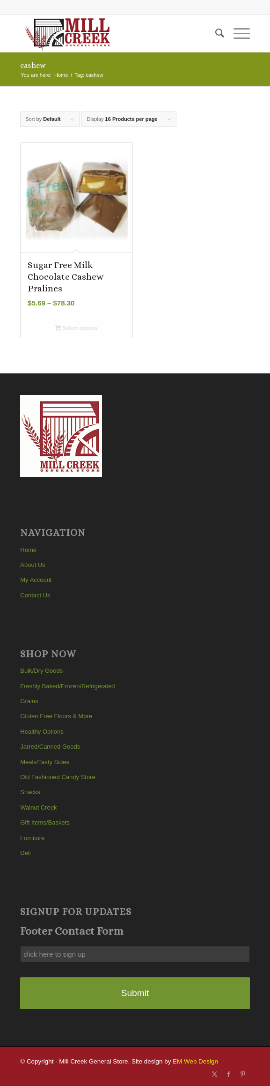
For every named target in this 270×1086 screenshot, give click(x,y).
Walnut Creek (38, 807)
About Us (32, 564)
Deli (25, 852)
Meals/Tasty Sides (44, 762)
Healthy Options (42, 731)
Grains (29, 701)
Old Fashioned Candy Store (57, 777)
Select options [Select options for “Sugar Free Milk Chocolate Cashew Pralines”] (76, 328)
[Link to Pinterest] (243, 1074)
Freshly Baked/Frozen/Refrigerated (67, 686)
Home (28, 549)
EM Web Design (195, 1061)
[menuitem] (215, 33)
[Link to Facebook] (229, 1074)
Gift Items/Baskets (44, 822)
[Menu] (237, 33)
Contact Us (35, 595)
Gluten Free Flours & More (56, 716)
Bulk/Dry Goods (41, 670)
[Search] (215, 33)
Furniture (32, 837)
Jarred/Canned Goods (50, 746)
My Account (35, 579)
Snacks (30, 792)
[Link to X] (215, 1074)
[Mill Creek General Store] (112, 33)
